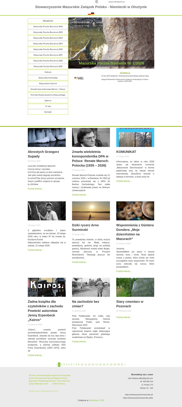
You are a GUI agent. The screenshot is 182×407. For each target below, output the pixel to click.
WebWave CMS (96, 400)
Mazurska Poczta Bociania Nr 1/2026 (111, 63)
